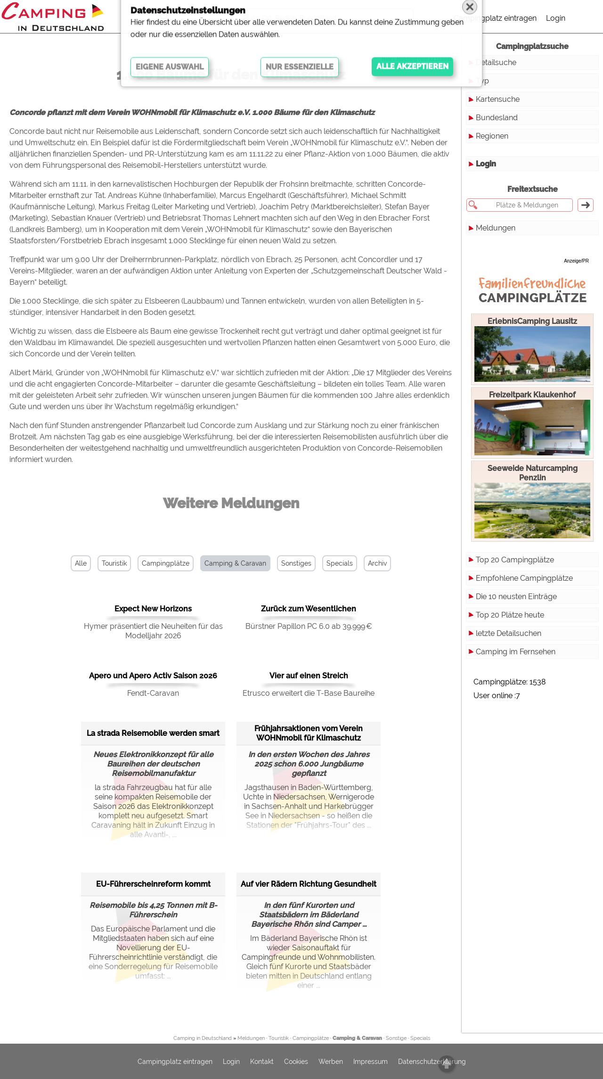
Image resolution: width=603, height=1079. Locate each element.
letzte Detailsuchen (508, 633)
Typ (482, 80)
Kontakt (262, 1061)
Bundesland (497, 117)
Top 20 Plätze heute (510, 614)
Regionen (492, 136)
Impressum (370, 1061)
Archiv (377, 563)
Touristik (114, 563)
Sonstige (396, 1038)
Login (555, 18)
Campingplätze (165, 563)
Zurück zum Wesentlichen (308, 608)
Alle (81, 563)
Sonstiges (296, 563)
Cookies (296, 1061)
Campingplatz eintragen (495, 18)
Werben (330, 1061)
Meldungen (495, 227)
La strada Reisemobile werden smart (153, 733)
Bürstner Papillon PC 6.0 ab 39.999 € (308, 626)
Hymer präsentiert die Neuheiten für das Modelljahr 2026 (153, 631)
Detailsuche (496, 62)
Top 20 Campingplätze (515, 559)
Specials (339, 563)
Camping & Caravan (235, 563)
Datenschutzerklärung (432, 1061)
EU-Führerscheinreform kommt (153, 884)
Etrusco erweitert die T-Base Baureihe (309, 693)
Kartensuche (498, 99)
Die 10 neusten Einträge (516, 596)
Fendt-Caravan (153, 693)
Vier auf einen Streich (308, 675)
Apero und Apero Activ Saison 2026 (153, 675)
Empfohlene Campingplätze (524, 578)
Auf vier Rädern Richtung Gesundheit (308, 884)
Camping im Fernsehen (515, 651)
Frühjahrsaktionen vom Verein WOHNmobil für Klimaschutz (308, 733)
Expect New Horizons (153, 608)
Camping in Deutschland (202, 1038)
